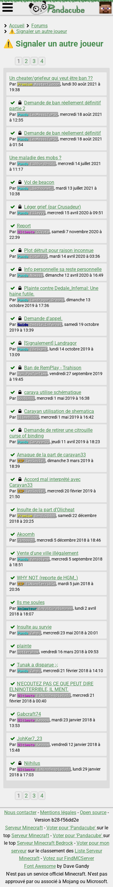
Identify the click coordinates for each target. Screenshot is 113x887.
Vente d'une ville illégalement (47, 553)
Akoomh (26, 534)
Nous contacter (20, 812)
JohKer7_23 (29, 738)
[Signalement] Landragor (50, 343)
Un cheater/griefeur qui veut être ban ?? (51, 78)
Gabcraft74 (29, 714)
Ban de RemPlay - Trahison (52, 368)
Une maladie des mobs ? (35, 158)
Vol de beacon (39, 182)
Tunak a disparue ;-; (37, 665)
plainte (24, 646)
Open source (93, 812)
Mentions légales (58, 812)
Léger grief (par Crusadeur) (52, 207)
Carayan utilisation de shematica (59, 411)
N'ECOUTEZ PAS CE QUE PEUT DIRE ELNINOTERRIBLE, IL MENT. (51, 686)
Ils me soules (31, 602)
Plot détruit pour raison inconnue (58, 250)
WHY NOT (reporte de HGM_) (47, 578)
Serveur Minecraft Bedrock (45, 843)
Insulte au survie (34, 627)
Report (24, 226)
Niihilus (32, 763)
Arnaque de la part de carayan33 (51, 455)
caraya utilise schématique (52, 392)
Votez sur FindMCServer (68, 858)
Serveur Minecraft (24, 828)
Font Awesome (40, 866)
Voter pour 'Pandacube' (71, 828)
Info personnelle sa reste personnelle (63, 269)
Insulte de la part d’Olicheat (45, 510)
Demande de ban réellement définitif (62, 133)
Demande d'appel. (43, 318)
